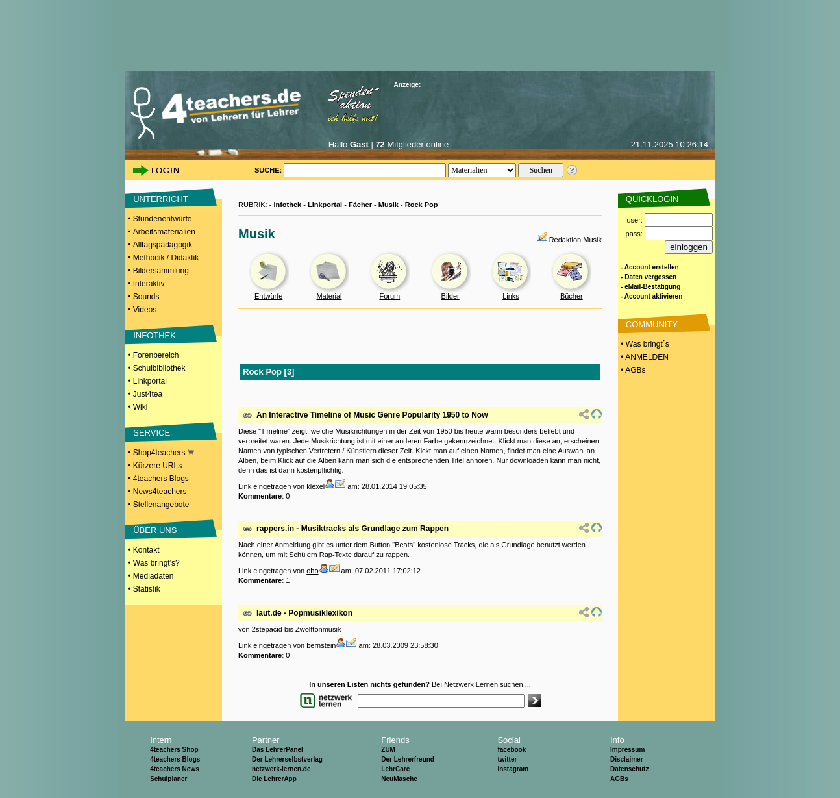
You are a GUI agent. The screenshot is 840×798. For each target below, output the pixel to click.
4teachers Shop (174, 749)
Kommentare (260, 496)
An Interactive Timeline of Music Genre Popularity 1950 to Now (372, 414)
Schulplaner (168, 778)
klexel (315, 486)
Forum (389, 296)
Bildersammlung (161, 270)
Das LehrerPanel (277, 749)
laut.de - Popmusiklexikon (304, 612)
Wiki (140, 407)
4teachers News (174, 769)
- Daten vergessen (648, 277)
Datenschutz (629, 769)
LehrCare (395, 769)
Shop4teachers (163, 452)
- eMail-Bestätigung (650, 286)
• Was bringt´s (644, 344)
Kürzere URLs (157, 465)
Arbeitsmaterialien (164, 231)
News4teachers (160, 491)
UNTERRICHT (160, 199)
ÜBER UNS (155, 530)
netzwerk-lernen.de (281, 769)
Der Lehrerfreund (407, 759)
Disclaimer (626, 759)
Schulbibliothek (159, 368)
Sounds (146, 296)
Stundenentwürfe (162, 218)
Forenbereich (156, 355)
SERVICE (151, 433)
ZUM (388, 749)
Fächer (360, 204)
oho (312, 571)
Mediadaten (153, 575)
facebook (511, 749)
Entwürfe (268, 296)
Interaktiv (149, 283)
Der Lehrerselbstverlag (287, 759)
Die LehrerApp (274, 778)
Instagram (512, 769)
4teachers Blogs (161, 478)
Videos (144, 309)
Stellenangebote (161, 504)
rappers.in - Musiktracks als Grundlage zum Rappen (352, 528)
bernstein (321, 645)
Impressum (627, 749)
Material (328, 296)
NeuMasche (399, 778)
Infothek (287, 204)
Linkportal (150, 381)
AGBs (619, 778)
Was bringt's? (156, 562)
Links (510, 296)
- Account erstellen (650, 267)
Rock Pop (421, 204)
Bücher (571, 296)
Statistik (146, 588)
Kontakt (146, 550)
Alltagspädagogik (162, 244)
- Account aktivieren (651, 296)
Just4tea (147, 394)
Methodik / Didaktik (166, 257)
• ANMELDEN (644, 357)
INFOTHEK (154, 335)
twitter (507, 759)
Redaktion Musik (575, 239)
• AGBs (632, 370)
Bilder (450, 296)
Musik (388, 204)
